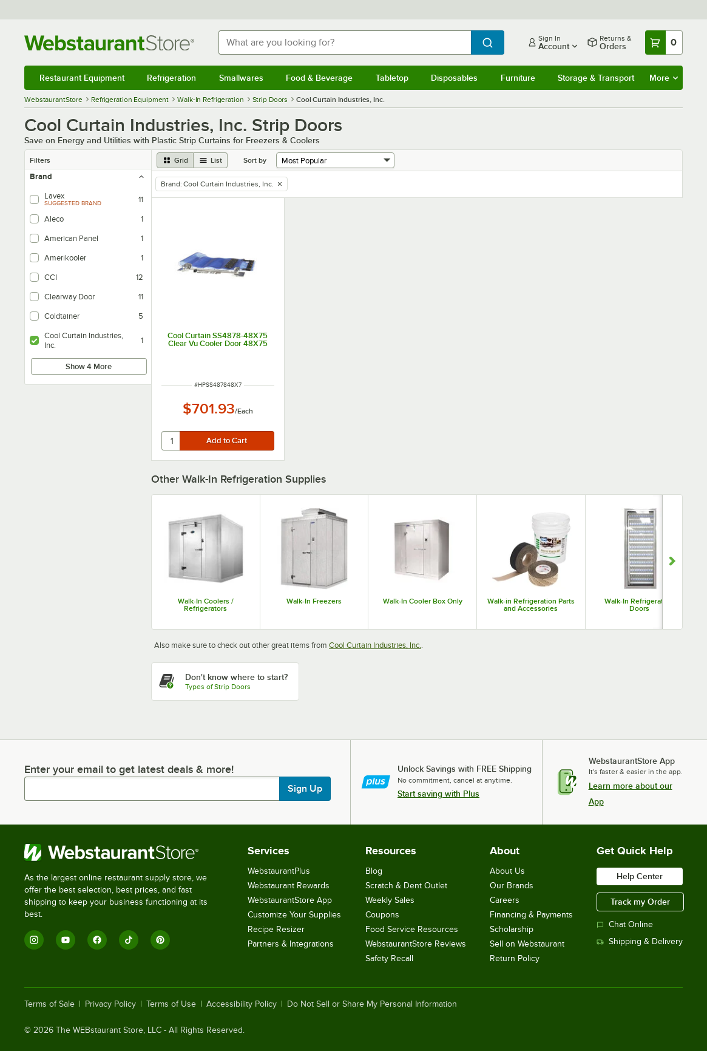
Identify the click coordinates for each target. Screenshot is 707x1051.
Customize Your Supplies (294, 914)
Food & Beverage (319, 78)
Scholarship (511, 929)
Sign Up (305, 788)
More (663, 78)
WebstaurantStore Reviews (415, 943)
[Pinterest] (160, 940)
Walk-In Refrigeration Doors (639, 604)
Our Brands (511, 885)
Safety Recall (389, 958)
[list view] (211, 160)
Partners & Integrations (291, 943)
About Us (507, 871)
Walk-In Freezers (314, 601)
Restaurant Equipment (81, 78)
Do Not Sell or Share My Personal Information (372, 1004)
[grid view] (175, 160)
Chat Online (625, 924)
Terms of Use (171, 1004)
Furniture (518, 78)
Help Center (640, 876)
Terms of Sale (49, 1004)
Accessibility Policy (241, 1004)
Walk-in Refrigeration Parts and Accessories (531, 604)
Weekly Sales (389, 900)
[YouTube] (65, 940)
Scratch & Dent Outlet (406, 885)
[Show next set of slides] (672, 562)
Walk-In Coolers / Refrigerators (206, 604)
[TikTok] (128, 940)
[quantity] (171, 441)
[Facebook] (97, 940)
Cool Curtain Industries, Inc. (375, 645)
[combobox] (344, 42)
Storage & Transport (596, 78)
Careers (504, 900)
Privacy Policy (110, 1004)
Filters (40, 160)
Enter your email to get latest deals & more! (129, 769)
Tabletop (392, 78)
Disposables (454, 78)
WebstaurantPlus (279, 871)
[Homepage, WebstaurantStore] (111, 42)
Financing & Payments (531, 914)
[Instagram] (34, 940)
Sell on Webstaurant (527, 943)
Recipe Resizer (276, 929)
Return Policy (515, 958)
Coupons (382, 914)
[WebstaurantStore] (124, 852)
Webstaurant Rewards (289, 885)
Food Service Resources (411, 929)
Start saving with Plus (438, 793)
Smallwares (241, 78)
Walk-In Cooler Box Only (422, 601)
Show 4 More (89, 366)
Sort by (254, 160)
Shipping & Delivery (640, 941)
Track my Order (640, 901)
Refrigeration (171, 78)
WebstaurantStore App (290, 900)
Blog (373, 871)
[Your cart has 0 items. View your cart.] (664, 42)
